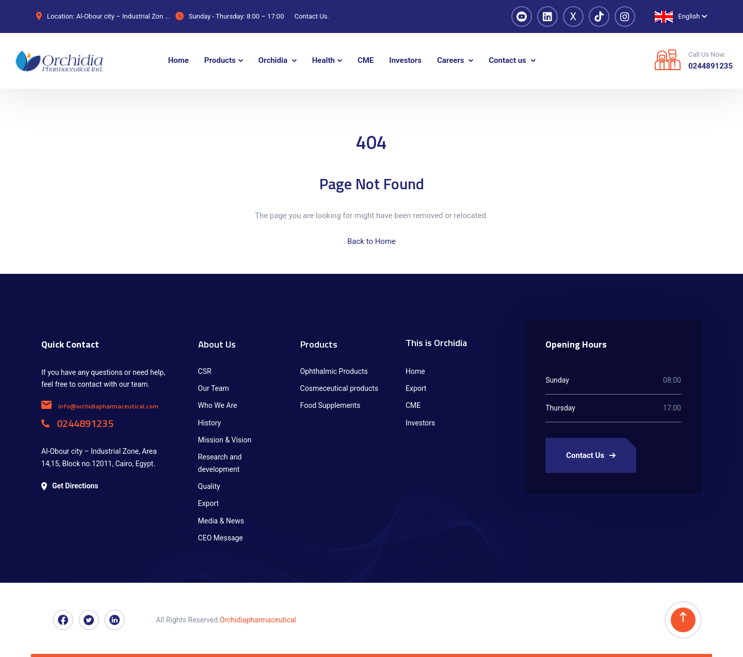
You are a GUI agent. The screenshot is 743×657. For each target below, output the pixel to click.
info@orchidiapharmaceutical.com (99, 406)
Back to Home (371, 241)
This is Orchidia (436, 343)
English (677, 17)
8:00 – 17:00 (265, 16)
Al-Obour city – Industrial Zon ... (123, 16)
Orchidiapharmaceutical (258, 620)
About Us (217, 344)
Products (318, 344)
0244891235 (710, 66)
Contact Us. (311, 16)
